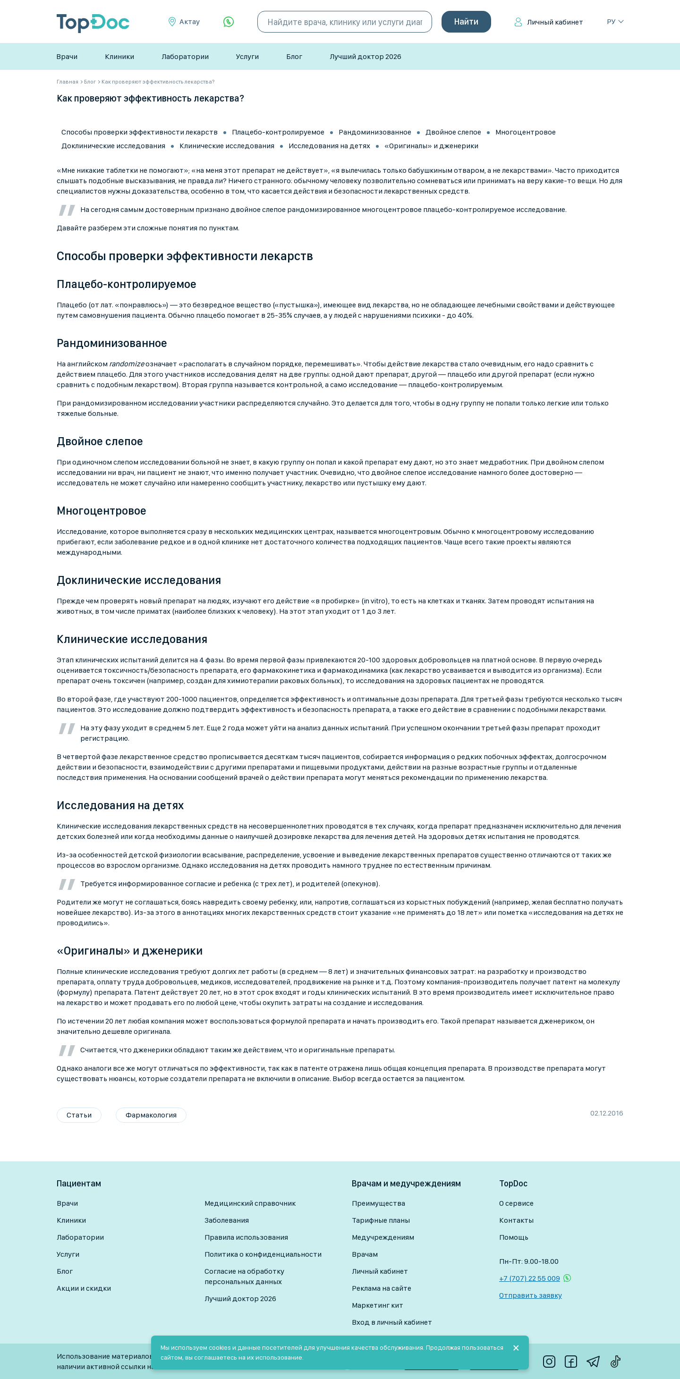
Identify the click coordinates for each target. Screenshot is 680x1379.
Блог (294, 56)
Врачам (365, 1254)
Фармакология (151, 1114)
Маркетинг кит (377, 1305)
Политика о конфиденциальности (263, 1254)
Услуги (247, 56)
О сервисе (516, 1203)
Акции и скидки (84, 1288)
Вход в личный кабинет (392, 1322)
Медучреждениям (383, 1237)
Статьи (79, 1114)
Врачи (66, 56)
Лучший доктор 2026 (365, 56)
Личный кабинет (555, 21)
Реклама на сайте (381, 1288)
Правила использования (246, 1237)
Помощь (513, 1237)
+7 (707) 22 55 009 (529, 1278)
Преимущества (378, 1203)
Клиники (119, 56)
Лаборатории (185, 56)
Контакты (516, 1220)
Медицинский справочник (250, 1203)
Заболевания (226, 1220)
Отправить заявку (530, 1295)
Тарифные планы (381, 1220)
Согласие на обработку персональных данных (244, 1276)
